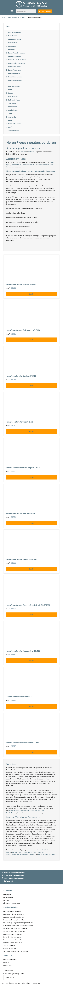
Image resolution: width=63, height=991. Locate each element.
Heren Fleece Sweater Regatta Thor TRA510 (23, 651)
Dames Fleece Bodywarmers (15, 53)
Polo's (9, 127)
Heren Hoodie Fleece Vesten (15, 63)
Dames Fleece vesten (13, 70)
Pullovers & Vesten (13, 100)
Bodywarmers (11, 107)
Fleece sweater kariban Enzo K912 (19, 697)
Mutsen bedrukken (9, 948)
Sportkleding (11, 103)
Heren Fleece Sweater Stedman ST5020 (21, 376)
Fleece (23, 18)
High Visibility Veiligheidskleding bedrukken (18, 923)
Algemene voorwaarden (11, 903)
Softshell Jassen (12, 110)
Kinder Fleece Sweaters (14, 77)
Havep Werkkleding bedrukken (13, 914)
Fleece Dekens (11, 36)
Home (3, 18)
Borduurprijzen (8, 897)
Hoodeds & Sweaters (13, 124)
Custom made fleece (13, 32)
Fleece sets (10, 50)
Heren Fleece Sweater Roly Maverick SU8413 (23, 330)
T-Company (10, 977)
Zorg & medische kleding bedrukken (15, 951)
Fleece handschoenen (13, 39)
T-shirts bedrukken (12, 131)
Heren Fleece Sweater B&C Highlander (20, 514)
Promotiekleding (13, 18)
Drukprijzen (7, 895)
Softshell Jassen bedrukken (12, 943)
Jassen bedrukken (9, 945)
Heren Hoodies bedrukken (12, 937)
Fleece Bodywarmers (13, 56)
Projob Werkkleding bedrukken (13, 917)
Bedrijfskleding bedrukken (12, 911)
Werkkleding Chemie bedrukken (14, 931)
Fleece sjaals (11, 46)
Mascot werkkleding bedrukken (14, 920)
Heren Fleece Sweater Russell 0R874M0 (21, 284)
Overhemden (11, 117)
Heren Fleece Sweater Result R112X (19, 422)
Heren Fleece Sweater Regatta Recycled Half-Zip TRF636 (28, 605)
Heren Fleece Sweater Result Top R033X (21, 559)
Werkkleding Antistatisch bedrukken (15, 928)
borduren (22, 152)
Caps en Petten (11, 97)
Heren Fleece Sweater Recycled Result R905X (23, 743)
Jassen (9, 114)
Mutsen (9, 93)
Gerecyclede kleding (13, 86)
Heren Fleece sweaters (13, 80)
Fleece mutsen (11, 43)
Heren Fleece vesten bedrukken (14, 940)
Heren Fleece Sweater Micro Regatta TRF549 (23, 468)
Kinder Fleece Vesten (13, 67)
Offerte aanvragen (45, 11)
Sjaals (9, 90)
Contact (6, 900)
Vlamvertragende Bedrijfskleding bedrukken (18, 926)
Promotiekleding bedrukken (12, 934)
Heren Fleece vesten (13, 73)
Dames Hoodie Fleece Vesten (16, 60)
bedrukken (31, 152)
